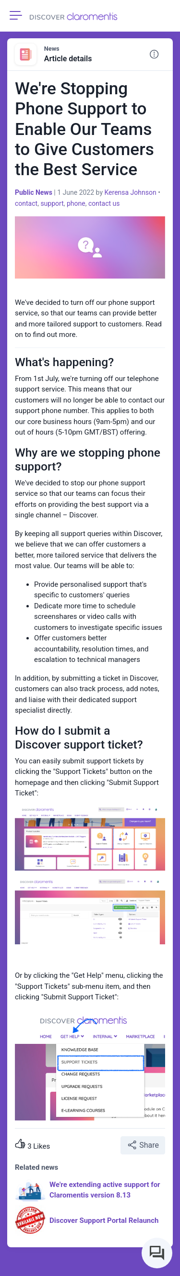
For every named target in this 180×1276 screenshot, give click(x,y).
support (51, 203)
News (52, 48)
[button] (154, 54)
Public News (33, 192)
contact (26, 203)
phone (76, 203)
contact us (104, 203)
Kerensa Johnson (130, 192)
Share (143, 1145)
